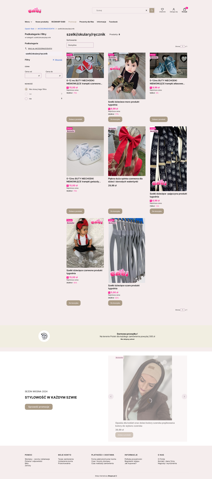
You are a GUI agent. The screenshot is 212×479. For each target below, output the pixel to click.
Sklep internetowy (105, 476)
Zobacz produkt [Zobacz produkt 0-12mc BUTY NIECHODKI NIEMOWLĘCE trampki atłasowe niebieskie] (158, 119)
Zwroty (28, 465)
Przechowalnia (64, 463)
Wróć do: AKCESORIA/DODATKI (38, 48)
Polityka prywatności (133, 459)
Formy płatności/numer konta (103, 459)
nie (30, 99)
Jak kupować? (131, 463)
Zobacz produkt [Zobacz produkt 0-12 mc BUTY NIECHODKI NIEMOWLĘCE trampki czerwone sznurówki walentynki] (75, 119)
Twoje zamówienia (66, 459)
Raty (27, 463)
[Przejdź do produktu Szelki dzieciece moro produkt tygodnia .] (126, 76)
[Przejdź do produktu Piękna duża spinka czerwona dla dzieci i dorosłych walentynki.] (126, 151)
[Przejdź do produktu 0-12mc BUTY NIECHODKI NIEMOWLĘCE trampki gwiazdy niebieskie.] (85, 151)
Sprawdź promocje (38, 406)
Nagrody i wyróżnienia (167, 463)
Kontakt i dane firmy (166, 461)
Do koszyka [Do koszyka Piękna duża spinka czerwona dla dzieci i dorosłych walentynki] (115, 211)
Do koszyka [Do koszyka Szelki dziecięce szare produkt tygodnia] (115, 303)
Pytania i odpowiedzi (33, 461)
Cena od (28, 71)
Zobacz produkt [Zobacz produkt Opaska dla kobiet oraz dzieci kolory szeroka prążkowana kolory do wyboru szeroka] (124, 435)
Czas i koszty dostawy (100, 461)
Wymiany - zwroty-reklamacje (37, 459)
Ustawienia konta (65, 461)
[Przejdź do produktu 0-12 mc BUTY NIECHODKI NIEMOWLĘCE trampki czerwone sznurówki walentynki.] (85, 65)
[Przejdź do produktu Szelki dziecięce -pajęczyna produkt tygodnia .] (168, 158)
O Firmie (161, 459)
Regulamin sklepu (132, 461)
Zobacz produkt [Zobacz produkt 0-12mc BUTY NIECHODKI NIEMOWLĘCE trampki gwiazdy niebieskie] (75, 211)
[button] (151, 10)
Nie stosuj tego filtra (37, 89)
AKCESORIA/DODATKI (46, 29)
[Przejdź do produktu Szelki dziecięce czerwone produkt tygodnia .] (85, 243)
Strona (177, 46)
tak (30, 94)
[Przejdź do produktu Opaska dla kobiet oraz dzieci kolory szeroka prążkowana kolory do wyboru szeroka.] (147, 388)
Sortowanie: (72, 40)
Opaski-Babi (29, 29)
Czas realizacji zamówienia (102, 463)
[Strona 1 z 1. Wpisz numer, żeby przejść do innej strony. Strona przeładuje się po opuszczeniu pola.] (182, 46)
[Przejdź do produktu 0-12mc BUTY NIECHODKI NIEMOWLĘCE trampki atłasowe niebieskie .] (168, 65)
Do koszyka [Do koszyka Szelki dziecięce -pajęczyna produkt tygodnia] (157, 211)
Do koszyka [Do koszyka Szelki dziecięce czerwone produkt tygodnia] (73, 303)
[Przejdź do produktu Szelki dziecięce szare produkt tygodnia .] (126, 250)
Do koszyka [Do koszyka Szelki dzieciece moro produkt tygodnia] (115, 119)
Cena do (49, 71)
